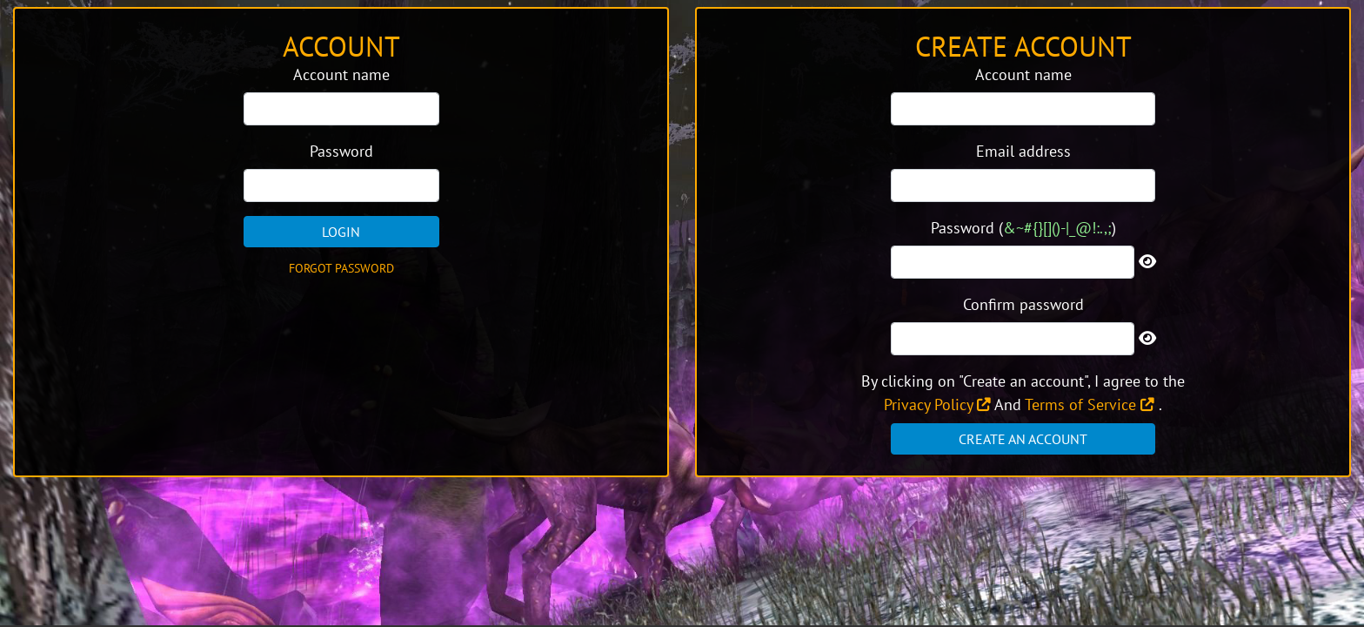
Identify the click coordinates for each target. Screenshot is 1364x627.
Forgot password (341, 268)
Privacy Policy (937, 404)
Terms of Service (1089, 404)
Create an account (1023, 439)
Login (341, 231)
